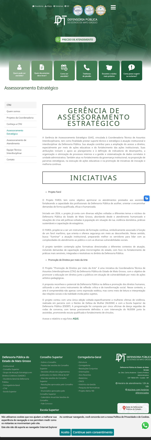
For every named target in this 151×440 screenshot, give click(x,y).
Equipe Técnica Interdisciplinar (14, 151)
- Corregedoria (84, 365)
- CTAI (4, 388)
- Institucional (8, 366)
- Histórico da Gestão (87, 384)
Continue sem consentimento (92, 432)
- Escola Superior (9, 391)
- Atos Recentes (84, 375)
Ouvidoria (37, 6)
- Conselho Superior (10, 369)
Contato (10, 159)
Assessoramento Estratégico (15, 132)
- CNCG (81, 381)
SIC (67, 6)
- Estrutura (82, 362)
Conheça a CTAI (14, 124)
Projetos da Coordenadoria (20, 117)
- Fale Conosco (46, 403)
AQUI (75, 318)
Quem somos (13, 111)
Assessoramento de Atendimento (16, 142)
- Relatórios (82, 378)
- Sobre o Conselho (48, 362)
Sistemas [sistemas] (58, 6)
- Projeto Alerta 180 (86, 391)
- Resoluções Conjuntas (88, 368)
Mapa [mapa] (48, 6)
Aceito (65, 432)
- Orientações (83, 371)
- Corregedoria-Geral (11, 385)
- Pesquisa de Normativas (89, 387)
